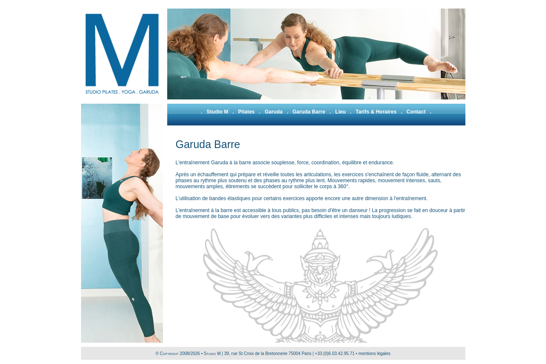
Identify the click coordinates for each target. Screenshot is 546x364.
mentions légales (374, 353)
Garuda (273, 112)
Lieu (340, 112)
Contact (416, 112)
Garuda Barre (309, 112)
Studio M (217, 112)
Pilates (246, 112)
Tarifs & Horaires (376, 112)
